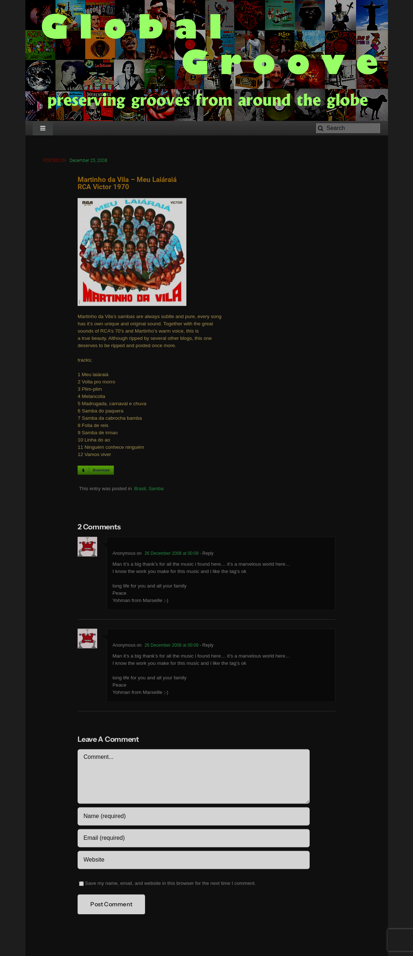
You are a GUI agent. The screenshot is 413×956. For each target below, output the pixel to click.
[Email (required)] (193, 839)
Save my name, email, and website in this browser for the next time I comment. (170, 884)
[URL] (193, 861)
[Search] (348, 128)
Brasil (140, 489)
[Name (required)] (193, 817)
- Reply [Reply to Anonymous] (205, 554)
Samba (156, 489)
